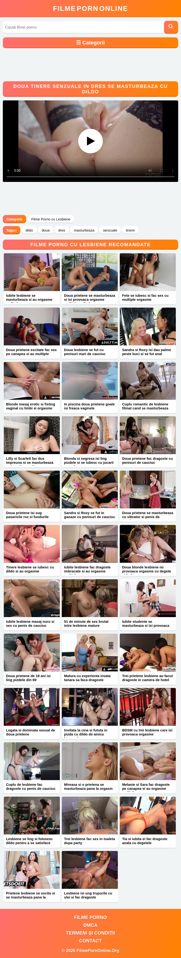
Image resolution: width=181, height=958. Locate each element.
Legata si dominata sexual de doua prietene (30, 732)
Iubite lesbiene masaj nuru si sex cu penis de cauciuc (30, 623)
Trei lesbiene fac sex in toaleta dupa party (89, 841)
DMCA (90, 925)
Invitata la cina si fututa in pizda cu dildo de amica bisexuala (85, 734)
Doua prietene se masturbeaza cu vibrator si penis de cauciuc (147, 517)
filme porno (90, 917)
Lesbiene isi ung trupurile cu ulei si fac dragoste (88, 895)
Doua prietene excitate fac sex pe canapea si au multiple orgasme (31, 354)
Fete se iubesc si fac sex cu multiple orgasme (145, 297)
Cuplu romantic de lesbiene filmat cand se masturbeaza (145, 406)
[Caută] (171, 27)
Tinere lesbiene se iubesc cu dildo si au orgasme (30, 569)
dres (61, 230)
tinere (130, 230)
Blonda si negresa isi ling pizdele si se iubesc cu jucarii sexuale (89, 462)
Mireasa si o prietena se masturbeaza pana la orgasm (88, 786)
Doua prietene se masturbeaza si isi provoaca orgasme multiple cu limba (89, 299)
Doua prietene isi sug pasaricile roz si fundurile (27, 515)
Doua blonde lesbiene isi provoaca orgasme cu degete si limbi (146, 571)
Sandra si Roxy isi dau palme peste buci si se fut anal (146, 352)
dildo (29, 230)
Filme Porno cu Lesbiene (50, 219)
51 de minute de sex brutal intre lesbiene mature (86, 623)
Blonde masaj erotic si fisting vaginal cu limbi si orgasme (30, 406)
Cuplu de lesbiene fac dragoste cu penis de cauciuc (31, 786)
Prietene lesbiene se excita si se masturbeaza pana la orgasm (30, 897)
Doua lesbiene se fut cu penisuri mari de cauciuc (85, 352)
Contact (90, 940)
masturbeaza (84, 230)
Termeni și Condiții (90, 933)
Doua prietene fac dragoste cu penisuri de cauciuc (147, 460)
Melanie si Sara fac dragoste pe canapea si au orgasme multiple (146, 788)
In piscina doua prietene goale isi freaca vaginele (89, 406)
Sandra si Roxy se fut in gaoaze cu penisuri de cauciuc (89, 515)
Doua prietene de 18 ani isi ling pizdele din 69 (28, 678)
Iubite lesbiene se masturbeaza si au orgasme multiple (29, 299)
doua (45, 230)
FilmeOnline (90, 8)
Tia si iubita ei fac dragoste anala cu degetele (144, 841)
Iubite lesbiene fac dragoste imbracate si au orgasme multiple (87, 571)
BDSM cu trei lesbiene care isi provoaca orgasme (147, 732)
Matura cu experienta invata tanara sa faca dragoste (87, 678)
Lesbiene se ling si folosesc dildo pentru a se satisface (29, 841)
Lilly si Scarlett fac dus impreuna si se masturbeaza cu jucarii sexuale (29, 462)
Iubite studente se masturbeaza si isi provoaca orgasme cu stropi (145, 625)
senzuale (110, 230)
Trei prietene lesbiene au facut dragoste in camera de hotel (147, 678)
